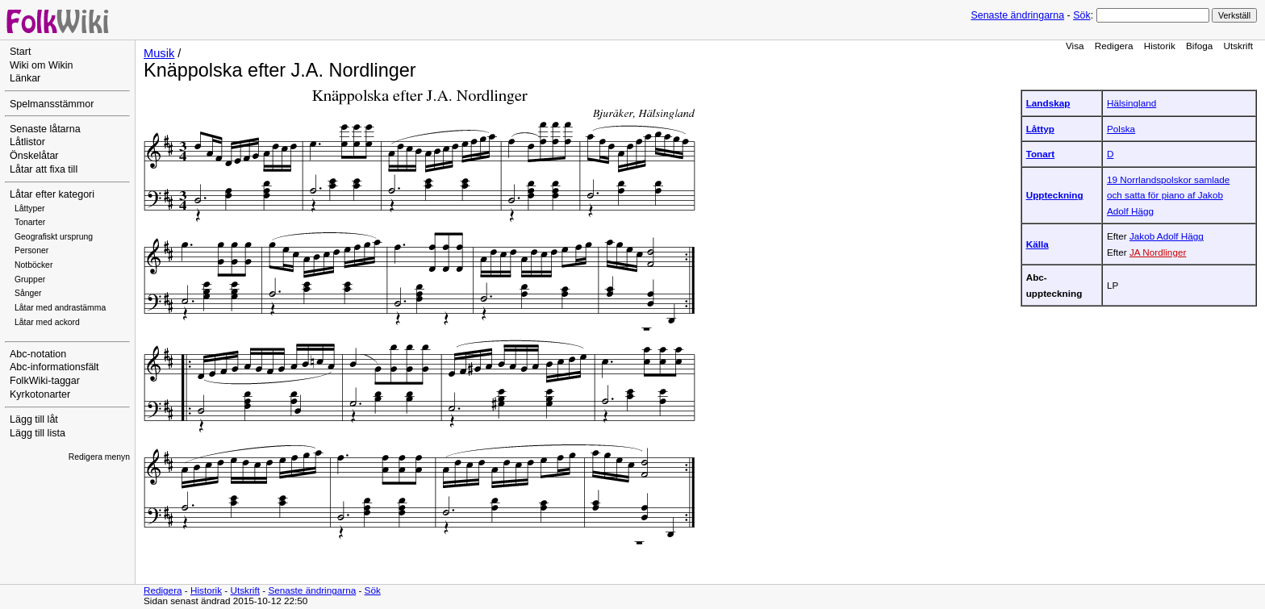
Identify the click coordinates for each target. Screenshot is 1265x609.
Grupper (30, 279)
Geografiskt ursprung (54, 236)
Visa (1075, 45)
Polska (1121, 128)
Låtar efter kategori (52, 194)
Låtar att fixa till (43, 169)
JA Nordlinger (1157, 252)
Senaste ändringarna (1017, 15)
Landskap (1048, 103)
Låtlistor (27, 142)
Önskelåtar (34, 155)
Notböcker (33, 265)
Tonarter (30, 222)
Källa (1037, 244)
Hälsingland (1131, 103)
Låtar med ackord (47, 322)
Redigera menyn (99, 457)
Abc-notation (38, 354)
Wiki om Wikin (41, 65)
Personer (31, 250)
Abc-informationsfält (54, 367)
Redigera (1114, 45)
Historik (1159, 45)
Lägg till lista (37, 433)
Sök (1081, 15)
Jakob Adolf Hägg (1166, 236)
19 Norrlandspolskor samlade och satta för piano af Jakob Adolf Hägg (1168, 195)
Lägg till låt (34, 419)
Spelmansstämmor (52, 104)
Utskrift (1238, 45)
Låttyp (1040, 128)
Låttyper (30, 208)
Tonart (1040, 153)
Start (20, 51)
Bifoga (1199, 45)
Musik (159, 53)
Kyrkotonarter (40, 394)
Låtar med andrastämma (60, 307)
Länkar (25, 78)
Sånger (28, 293)
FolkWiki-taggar (45, 380)
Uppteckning (1054, 195)
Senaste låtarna (45, 129)
